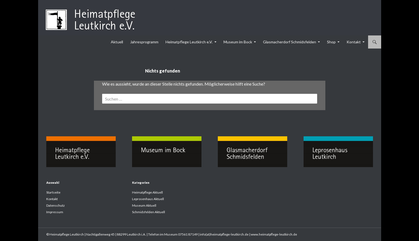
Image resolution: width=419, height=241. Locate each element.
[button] (12, 229)
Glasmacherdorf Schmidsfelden (289, 42)
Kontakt (354, 42)
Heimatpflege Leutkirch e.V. (189, 42)
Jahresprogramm (144, 42)
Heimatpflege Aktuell (147, 192)
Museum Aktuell (144, 205)
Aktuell (117, 42)
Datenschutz (55, 205)
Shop (331, 42)
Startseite (53, 192)
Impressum (54, 212)
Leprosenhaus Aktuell (148, 199)
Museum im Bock (238, 42)
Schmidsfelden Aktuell (148, 212)
